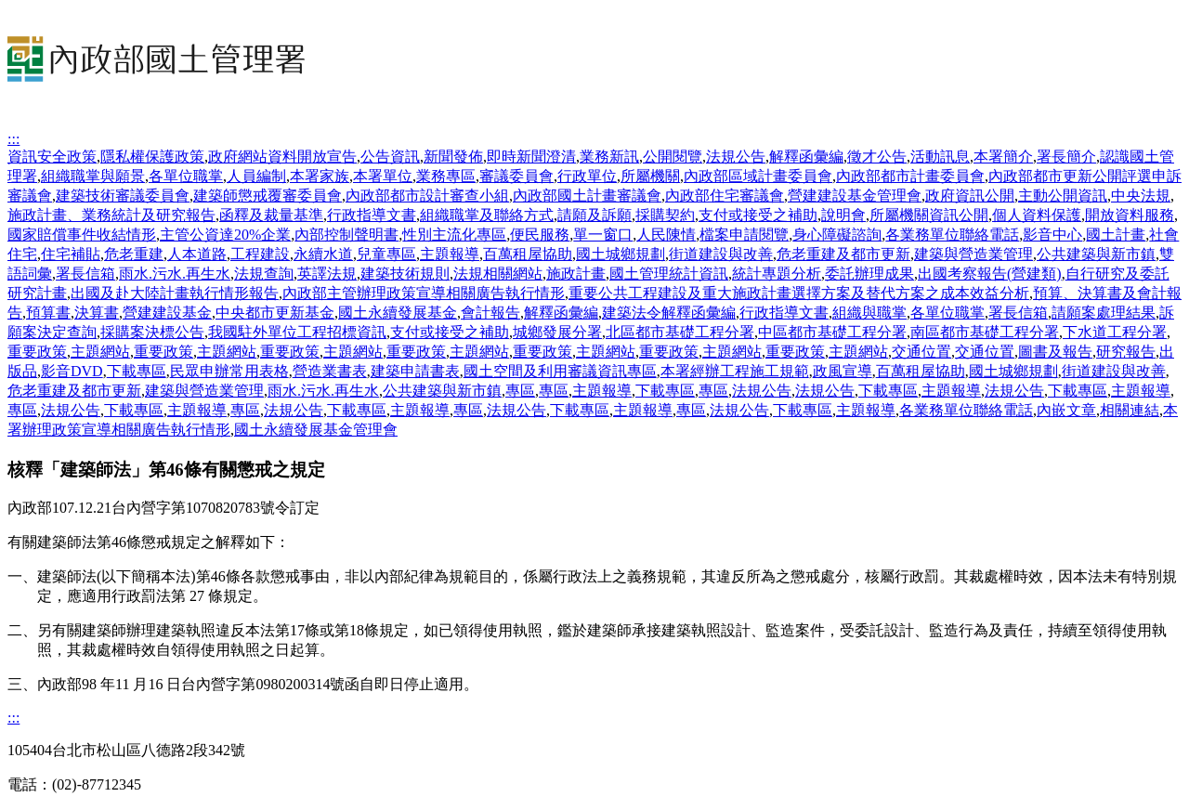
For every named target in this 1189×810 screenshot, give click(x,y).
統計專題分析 (776, 273)
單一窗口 (603, 234)
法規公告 (735, 156)
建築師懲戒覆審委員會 (267, 195)
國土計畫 (1115, 234)
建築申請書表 (415, 371)
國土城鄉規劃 (620, 254)
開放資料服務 (1129, 215)
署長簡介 (1066, 156)
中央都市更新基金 (275, 312)
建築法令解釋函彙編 (669, 312)
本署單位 (382, 176)
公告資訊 (390, 156)
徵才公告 (877, 156)
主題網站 (100, 351)
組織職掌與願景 (93, 176)
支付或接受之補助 (758, 215)
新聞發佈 (453, 156)
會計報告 (490, 312)
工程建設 (260, 254)
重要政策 (37, 351)
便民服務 (539, 234)
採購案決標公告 (152, 332)
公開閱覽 (672, 156)
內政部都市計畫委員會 (910, 176)
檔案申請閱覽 (744, 234)
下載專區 (136, 371)
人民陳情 (666, 234)
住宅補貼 (70, 254)
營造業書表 (330, 371)
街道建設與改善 (721, 254)
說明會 (843, 215)
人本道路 (197, 254)
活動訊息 (940, 156)
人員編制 (256, 176)
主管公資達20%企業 (225, 234)
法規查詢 (264, 273)
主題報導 (449, 254)
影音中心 (1052, 234)
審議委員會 (516, 176)
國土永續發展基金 (397, 312)
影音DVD (72, 371)
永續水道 (323, 254)
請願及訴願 (594, 215)
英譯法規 (327, 273)
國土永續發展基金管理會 (316, 430)
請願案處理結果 (1104, 312)
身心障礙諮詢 (837, 234)
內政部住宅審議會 (724, 195)
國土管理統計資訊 (668, 273)
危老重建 (133, 254)
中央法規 (1140, 195)
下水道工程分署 (1115, 332)
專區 (520, 390)
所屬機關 (650, 176)
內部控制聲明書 (346, 234)
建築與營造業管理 (973, 254)
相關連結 (1129, 410)
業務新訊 (609, 156)
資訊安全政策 (52, 156)
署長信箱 (85, 273)
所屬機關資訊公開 (928, 215)
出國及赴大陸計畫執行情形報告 (175, 293)
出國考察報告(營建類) (990, 273)
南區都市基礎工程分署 (984, 332)
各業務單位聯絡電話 (952, 234)
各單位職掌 (186, 176)
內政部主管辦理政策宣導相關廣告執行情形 (423, 293)
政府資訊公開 (969, 195)
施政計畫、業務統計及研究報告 (111, 215)
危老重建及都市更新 (843, 254)
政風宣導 (842, 371)
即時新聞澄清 (531, 156)
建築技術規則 (405, 273)
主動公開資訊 (1062, 195)
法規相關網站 (497, 273)
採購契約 (665, 215)
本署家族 (319, 176)
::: (13, 139)
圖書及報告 (1055, 351)
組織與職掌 (869, 312)
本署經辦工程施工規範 (734, 371)
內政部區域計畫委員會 (758, 176)
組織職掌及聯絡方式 (487, 215)
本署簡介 (1003, 156)
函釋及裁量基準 (271, 215)
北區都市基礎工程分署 (680, 332)
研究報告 (1126, 351)
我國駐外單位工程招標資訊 (297, 332)
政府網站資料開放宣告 (282, 156)
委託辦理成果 (869, 273)
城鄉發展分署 (557, 332)
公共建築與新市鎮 (1096, 254)
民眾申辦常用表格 (229, 371)
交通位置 (921, 351)
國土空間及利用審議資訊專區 (560, 371)
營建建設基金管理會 (854, 195)
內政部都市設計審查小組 (427, 195)
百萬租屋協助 (527, 254)
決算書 (96, 312)
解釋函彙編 (806, 156)
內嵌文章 (1066, 410)
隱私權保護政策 (152, 156)
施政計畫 (576, 273)
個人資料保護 (1036, 215)
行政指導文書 (371, 215)
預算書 (48, 312)
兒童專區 (386, 254)
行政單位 (587, 176)
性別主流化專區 (454, 234)
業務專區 (446, 176)
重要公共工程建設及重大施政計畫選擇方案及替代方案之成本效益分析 (798, 293)
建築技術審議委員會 (122, 195)
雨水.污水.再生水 (174, 273)
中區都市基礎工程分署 (832, 332)
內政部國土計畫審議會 (587, 195)
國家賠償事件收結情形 (81, 234)
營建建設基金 (167, 312)
